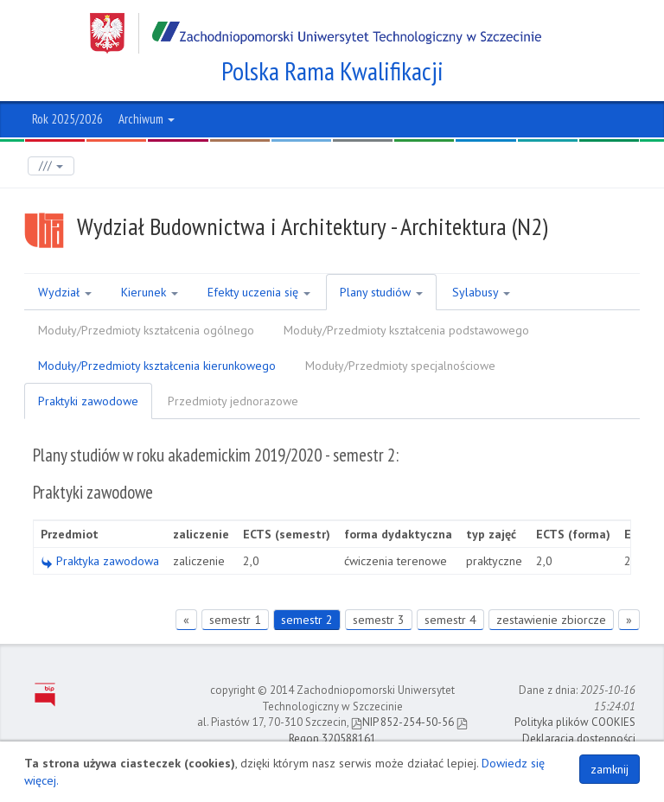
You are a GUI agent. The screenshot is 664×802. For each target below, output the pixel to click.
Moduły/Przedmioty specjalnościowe (400, 365)
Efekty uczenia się (259, 292)
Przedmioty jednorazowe (233, 401)
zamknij (610, 769)
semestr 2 (307, 619)
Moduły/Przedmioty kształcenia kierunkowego (157, 365)
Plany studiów (381, 292)
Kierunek (149, 292)
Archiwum (146, 119)
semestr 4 (450, 619)
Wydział (65, 292)
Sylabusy (481, 292)
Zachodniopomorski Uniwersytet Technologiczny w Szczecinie (315, 33)
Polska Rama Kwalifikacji (332, 71)
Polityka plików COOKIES (574, 722)
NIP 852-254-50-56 (402, 722)
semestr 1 (235, 619)
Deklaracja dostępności (578, 738)
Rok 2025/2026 (67, 119)
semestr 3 (379, 619)
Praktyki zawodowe (88, 401)
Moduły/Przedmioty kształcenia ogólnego (146, 330)
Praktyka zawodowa (100, 561)
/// (51, 165)
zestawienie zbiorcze (551, 619)
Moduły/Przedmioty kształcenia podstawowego (406, 330)
